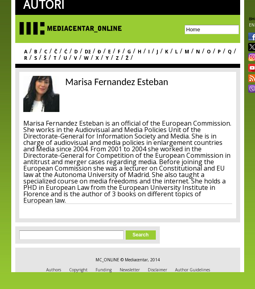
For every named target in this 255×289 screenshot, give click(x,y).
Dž (88, 51)
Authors (53, 270)
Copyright (78, 270)
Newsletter (130, 270)
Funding (104, 270)
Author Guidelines (192, 270)
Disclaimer (157, 270)
